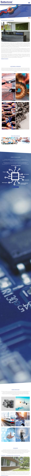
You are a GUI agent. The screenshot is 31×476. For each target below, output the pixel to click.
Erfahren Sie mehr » (4, 58)
